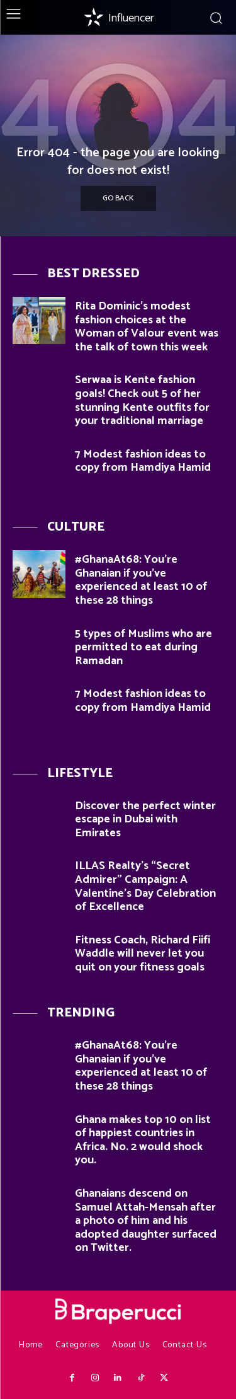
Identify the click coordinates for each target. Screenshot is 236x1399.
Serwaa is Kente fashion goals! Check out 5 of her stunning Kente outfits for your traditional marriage (142, 400)
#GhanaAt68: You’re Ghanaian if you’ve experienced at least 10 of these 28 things (141, 580)
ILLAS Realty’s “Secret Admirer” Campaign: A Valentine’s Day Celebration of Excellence (145, 886)
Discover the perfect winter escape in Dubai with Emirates (145, 820)
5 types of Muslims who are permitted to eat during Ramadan (143, 648)
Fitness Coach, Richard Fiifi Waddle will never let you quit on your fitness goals (142, 954)
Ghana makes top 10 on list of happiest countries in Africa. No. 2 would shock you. (143, 1140)
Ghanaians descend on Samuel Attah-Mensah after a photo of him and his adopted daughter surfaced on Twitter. (145, 1220)
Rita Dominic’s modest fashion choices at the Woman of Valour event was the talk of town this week (146, 327)
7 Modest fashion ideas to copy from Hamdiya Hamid (143, 461)
